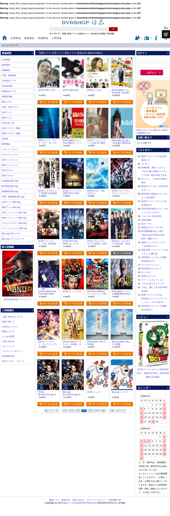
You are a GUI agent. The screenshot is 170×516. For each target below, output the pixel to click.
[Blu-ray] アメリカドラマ (13, 239)
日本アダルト (8, 170)
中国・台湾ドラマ (10, 107)
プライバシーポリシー (12, 351)
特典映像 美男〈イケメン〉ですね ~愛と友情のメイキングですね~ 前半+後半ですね (154, 171)
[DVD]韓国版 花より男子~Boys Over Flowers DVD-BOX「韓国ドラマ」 (153, 235)
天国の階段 (146, 220)
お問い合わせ (8, 341)
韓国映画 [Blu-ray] (10, 191)
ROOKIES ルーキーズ (151, 268)
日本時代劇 (7, 86)
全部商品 (16, 38)
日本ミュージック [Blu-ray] (14, 212)
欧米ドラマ (7, 102)
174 (65, 411)
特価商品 (43, 38)
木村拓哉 (94, 33)
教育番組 (6, 144)
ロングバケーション (150, 265)
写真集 (5, 139)
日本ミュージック (10, 160)
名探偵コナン (84, 33)
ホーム (5, 45)
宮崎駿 (102, 33)
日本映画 (6, 59)
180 (103, 411)
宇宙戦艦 (110, 33)
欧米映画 (6, 65)
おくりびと (146, 272)
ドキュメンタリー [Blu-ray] (14, 223)
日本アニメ (7, 112)
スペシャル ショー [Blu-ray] (14, 228)
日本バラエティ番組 (11, 128)
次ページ (121, 411)
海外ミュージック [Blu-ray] (14, 218)
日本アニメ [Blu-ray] (11, 202)
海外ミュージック (10, 165)
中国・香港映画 (9, 75)
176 (77, 411)
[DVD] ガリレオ (148, 276)
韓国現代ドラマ (9, 91)
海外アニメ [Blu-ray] (11, 207)
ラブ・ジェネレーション (152, 280)
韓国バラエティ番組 (11, 133)
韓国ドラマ (72, 33)
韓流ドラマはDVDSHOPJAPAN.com (79, 503)
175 (71, 411)
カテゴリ (15, 45)
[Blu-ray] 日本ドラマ (11, 233)
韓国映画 (6, 70)
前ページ (49, 411)
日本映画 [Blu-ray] (10, 181)
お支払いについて (10, 326)
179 (96, 411)
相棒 (64, 33)
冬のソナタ (146, 224)
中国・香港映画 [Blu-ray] (13, 197)
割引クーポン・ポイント (13, 361)
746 (112, 411)
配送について (8, 331)
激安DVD (65, 500)
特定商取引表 (8, 356)
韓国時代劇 (7, 96)
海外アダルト (8, 175)
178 (90, 411)
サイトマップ (8, 346)
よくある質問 (8, 336)
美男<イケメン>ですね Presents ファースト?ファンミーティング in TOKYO (154, 298)
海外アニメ (7, 117)
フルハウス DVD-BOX (151, 216)
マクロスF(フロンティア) (152, 283)
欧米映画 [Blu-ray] (10, 186)
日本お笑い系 (8, 123)
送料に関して (8, 321)
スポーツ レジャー (10, 154)
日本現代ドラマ (9, 81)
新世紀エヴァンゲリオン (152, 227)
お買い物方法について (12, 317)
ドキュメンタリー (10, 149)
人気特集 (57, 38)
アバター (145, 164)
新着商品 (29, 38)
